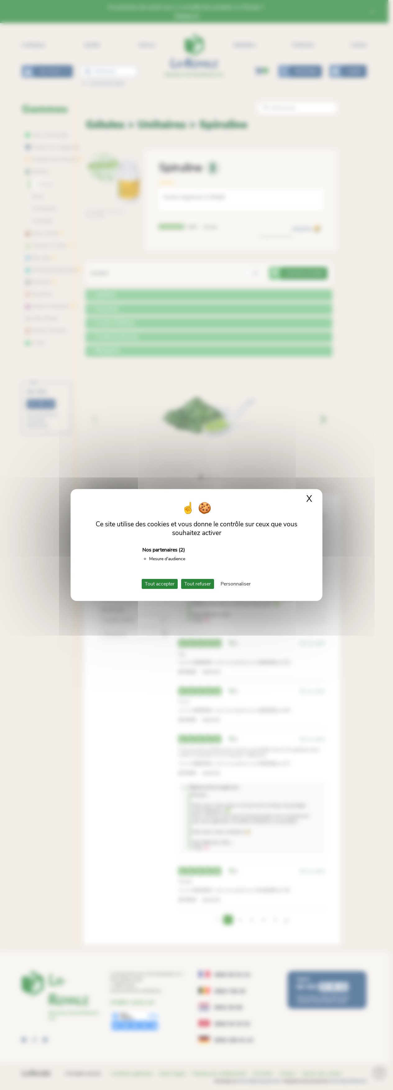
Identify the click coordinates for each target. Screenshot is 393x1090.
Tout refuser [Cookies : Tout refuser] (197, 583)
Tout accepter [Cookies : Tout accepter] (160, 583)
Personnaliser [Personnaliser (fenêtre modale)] (236, 583)
